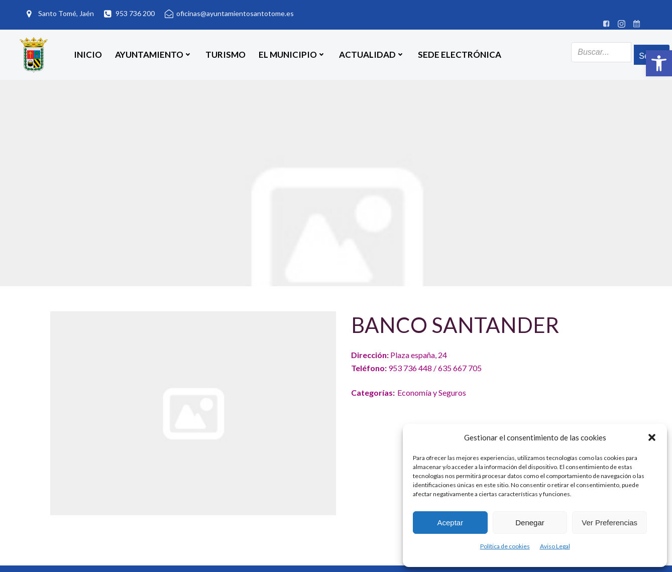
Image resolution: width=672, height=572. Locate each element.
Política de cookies (505, 546)
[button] (659, 63)
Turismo (225, 54)
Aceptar (450, 522)
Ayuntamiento (153, 54)
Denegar (529, 522)
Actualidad (372, 54)
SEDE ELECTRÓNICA (459, 54)
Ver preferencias (609, 522)
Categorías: (373, 392)
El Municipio (292, 54)
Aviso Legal (555, 546)
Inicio (88, 54)
